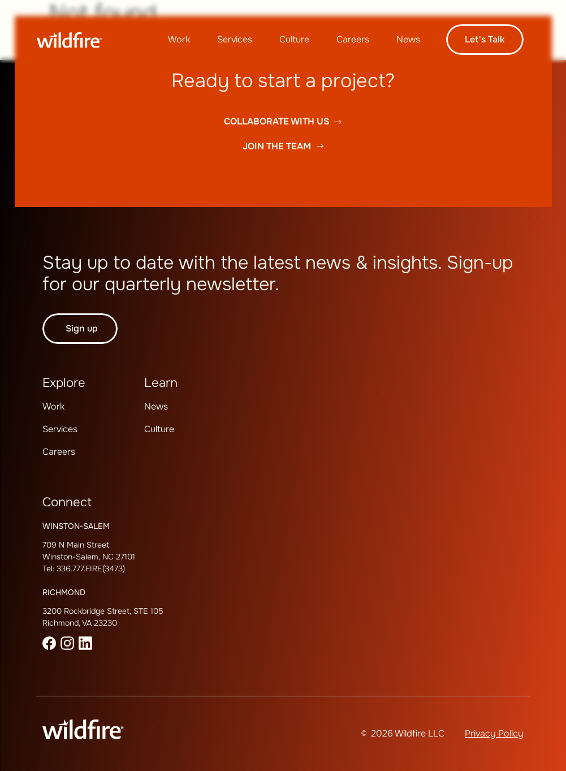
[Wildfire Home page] (77, 40)
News (408, 39)
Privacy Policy (494, 733)
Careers (352, 39)
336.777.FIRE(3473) (91, 568)
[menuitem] (179, 39)
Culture (294, 39)
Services (234, 39)
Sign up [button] (82, 328)
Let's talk (485, 39)
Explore (63, 383)
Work (179, 39)
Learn (161, 383)
